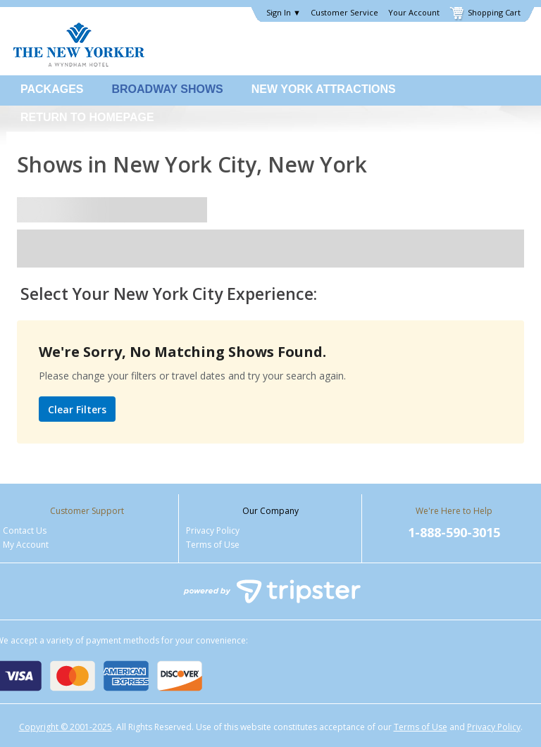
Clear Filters (77, 409)
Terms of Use (213, 545)
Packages (52, 89)
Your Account (414, 12)
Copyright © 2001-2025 (65, 727)
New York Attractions (323, 89)
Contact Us (24, 530)
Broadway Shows (167, 89)
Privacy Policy (213, 530)
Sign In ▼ (283, 12)
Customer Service (344, 12)
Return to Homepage (87, 117)
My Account (26, 545)
